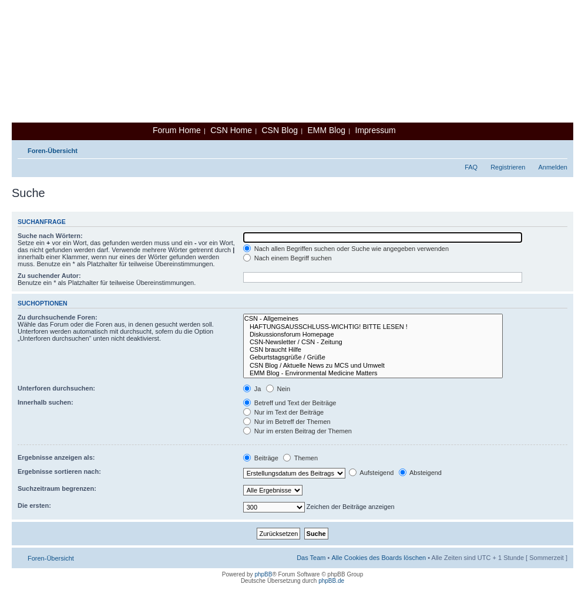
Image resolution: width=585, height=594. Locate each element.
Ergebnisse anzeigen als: (56, 457)
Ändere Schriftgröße (558, 148)
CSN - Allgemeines (373, 319)
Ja (252, 388)
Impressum (375, 130)
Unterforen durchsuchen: (56, 388)
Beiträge (260, 457)
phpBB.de (331, 581)
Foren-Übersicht (53, 150)
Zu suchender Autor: (49, 275)
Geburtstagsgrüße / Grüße (373, 357)
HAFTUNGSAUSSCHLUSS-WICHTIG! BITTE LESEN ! (373, 327)
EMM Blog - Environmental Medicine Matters (373, 373)
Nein (278, 388)
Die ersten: (34, 505)
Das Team (311, 557)
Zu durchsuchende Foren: (58, 317)
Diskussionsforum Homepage (373, 334)
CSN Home (231, 130)
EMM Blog (326, 130)
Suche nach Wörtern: (50, 235)
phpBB (263, 574)
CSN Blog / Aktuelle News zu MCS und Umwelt (373, 365)
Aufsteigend (371, 472)
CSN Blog (279, 130)
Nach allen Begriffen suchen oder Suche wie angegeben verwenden (346, 248)
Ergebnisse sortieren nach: (59, 471)
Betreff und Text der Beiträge (290, 402)
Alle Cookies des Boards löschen (378, 557)
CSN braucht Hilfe (373, 350)
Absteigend (420, 472)
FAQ (471, 167)
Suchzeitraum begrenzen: (57, 488)
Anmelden (552, 167)
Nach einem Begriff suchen (287, 258)
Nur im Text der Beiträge (283, 412)
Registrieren (507, 167)
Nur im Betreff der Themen (287, 421)
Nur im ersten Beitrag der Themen (297, 431)
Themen (300, 457)
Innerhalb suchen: (45, 402)
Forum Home (177, 130)
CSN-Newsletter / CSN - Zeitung (373, 342)
